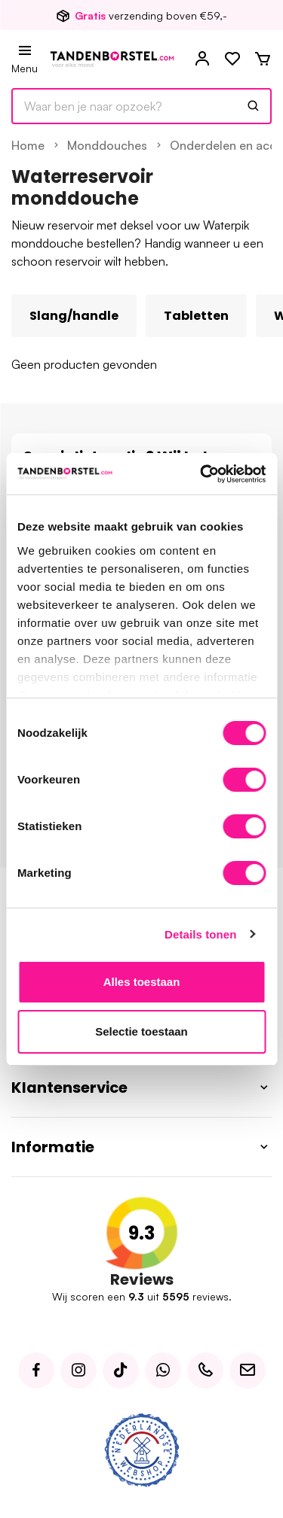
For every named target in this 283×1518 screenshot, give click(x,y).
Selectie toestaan (141, 1031)
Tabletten (196, 315)
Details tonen (200, 934)
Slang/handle (73, 315)
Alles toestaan (141, 981)
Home (28, 145)
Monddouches (107, 145)
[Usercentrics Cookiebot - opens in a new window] (201, 474)
